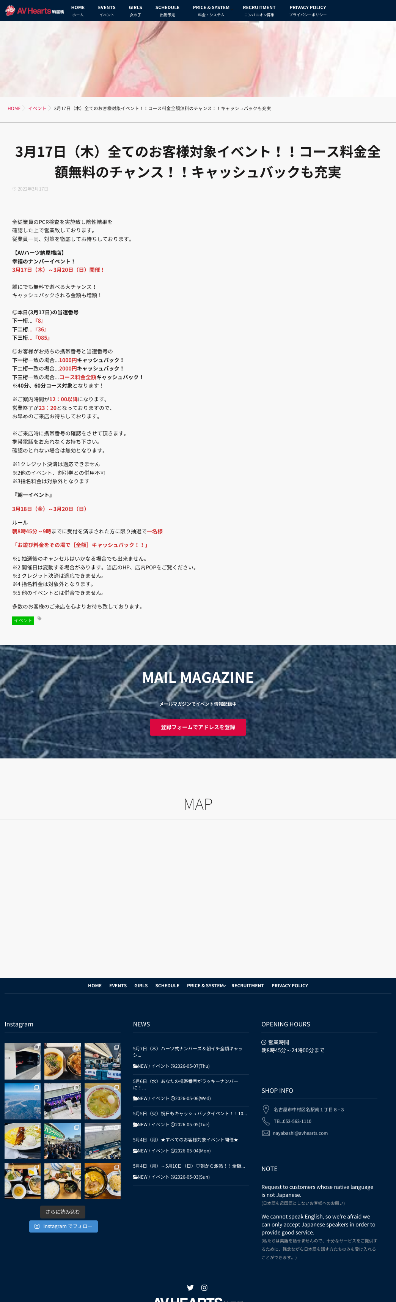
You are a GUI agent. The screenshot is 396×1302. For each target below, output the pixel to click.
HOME (78, 12)
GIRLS (135, 12)
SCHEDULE (168, 12)
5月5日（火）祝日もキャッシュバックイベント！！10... (190, 1113)
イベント (23, 620)
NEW (143, 1066)
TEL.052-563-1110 (292, 1116)
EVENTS (106, 12)
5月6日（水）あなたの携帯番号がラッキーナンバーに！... (185, 1084)
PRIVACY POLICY (308, 12)
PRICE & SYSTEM (211, 12)
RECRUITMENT (259, 12)
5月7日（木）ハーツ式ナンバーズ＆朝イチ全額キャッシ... (188, 1052)
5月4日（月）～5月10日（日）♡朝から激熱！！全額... (189, 1166)
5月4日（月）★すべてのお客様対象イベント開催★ (185, 1140)
